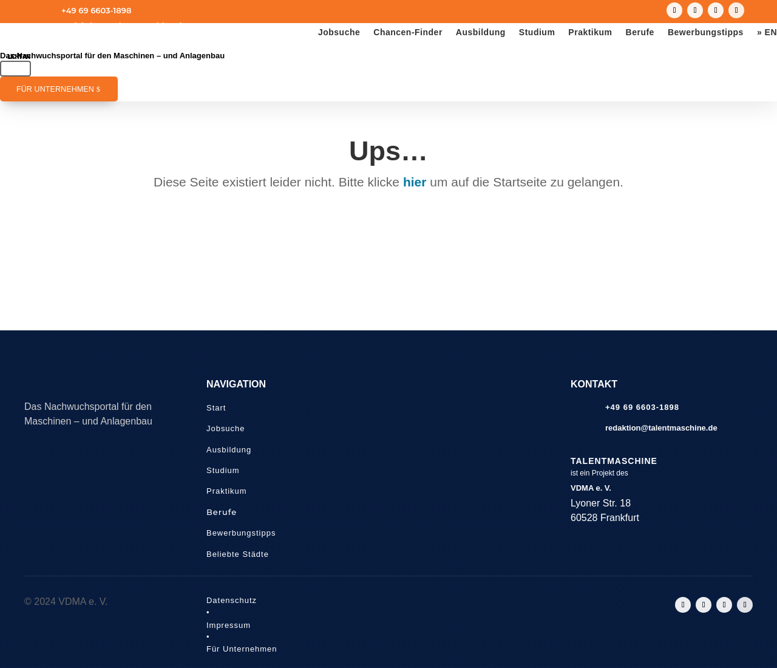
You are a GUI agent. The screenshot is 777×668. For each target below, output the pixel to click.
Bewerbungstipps (706, 32)
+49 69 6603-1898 (96, 10)
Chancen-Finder (408, 32)
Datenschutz (231, 600)
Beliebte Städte (237, 554)
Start (216, 407)
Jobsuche (339, 32)
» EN (767, 32)
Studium (537, 32)
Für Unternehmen (55, 89)
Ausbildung (481, 32)
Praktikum (590, 32)
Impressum (228, 625)
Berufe (640, 32)
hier (415, 182)
